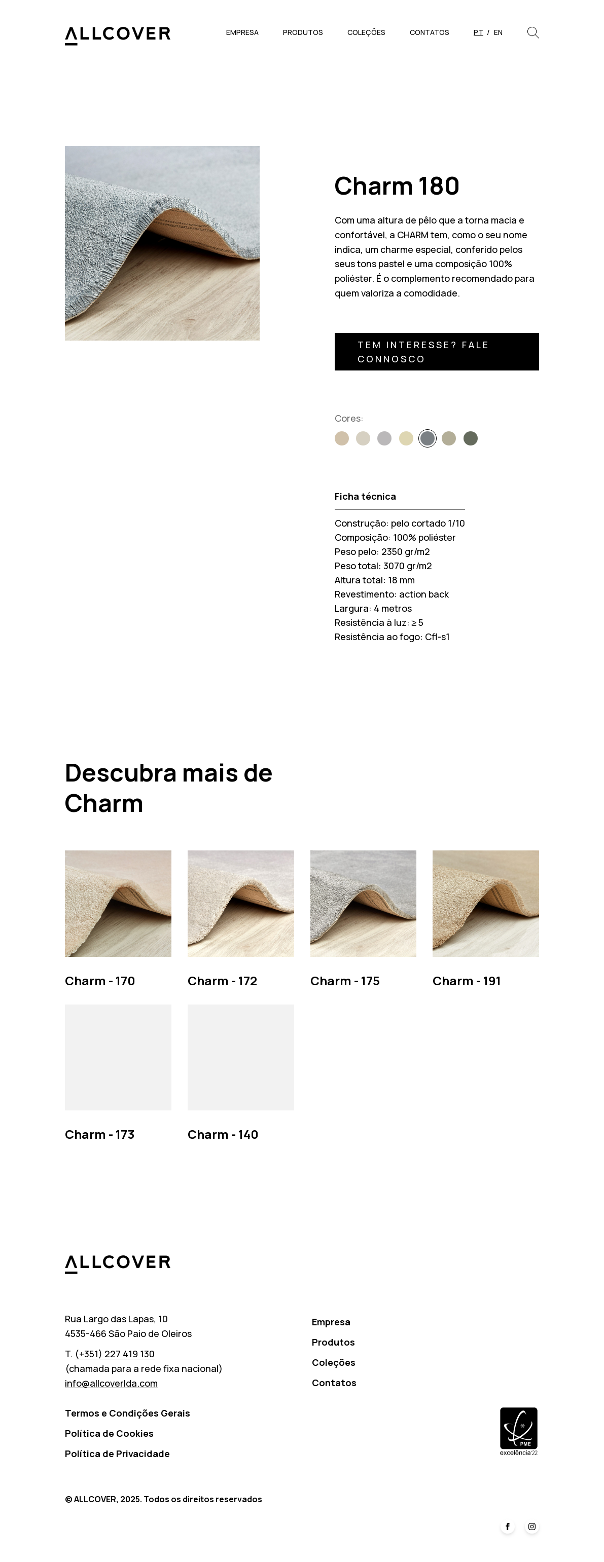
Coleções (366, 32)
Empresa (242, 32)
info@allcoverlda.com (111, 1383)
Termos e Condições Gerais (127, 1413)
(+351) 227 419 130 (115, 1354)
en (498, 32)
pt (478, 32)
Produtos (303, 32)
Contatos (429, 32)
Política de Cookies (109, 1433)
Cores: (349, 418)
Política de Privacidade (117, 1453)
